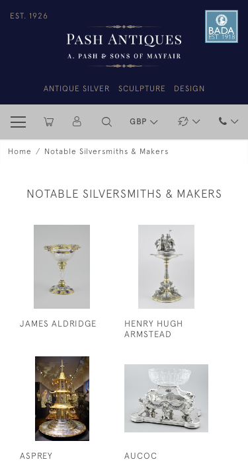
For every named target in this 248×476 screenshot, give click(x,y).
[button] (107, 122)
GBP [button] (139, 121)
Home (20, 151)
